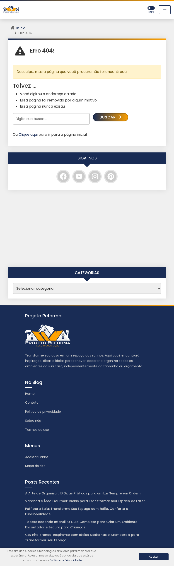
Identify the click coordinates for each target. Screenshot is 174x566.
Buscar (110, 117)
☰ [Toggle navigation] (165, 10)
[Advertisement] (87, 228)
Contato (32, 402)
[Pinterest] (110, 176)
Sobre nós (33, 420)
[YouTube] (79, 176)
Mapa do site (35, 466)
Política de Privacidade (66, 560)
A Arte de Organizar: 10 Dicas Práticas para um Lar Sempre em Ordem (82, 493)
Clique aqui (28, 134)
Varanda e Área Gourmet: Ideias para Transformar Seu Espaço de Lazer (85, 501)
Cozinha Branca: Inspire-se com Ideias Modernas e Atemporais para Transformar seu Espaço (82, 537)
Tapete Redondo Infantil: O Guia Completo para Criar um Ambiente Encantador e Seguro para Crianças (81, 525)
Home (30, 393)
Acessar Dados (36, 457)
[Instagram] (95, 176)
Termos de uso (37, 429)
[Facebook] (63, 176)
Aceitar (154, 557)
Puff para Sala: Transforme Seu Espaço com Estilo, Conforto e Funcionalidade (76, 511)
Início (20, 28)
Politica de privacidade (43, 411)
